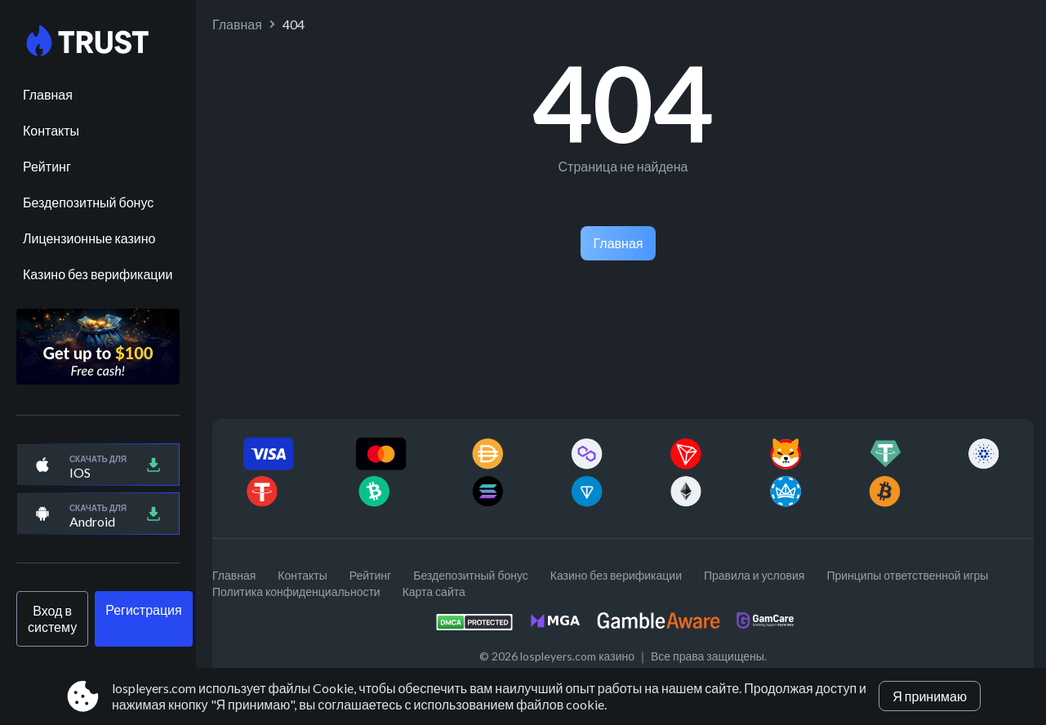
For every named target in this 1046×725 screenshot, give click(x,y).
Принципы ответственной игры (907, 575)
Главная (48, 94)
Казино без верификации (97, 274)
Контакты (51, 130)
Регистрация (143, 609)
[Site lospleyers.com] (98, 41)
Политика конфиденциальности (296, 591)
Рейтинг (47, 166)
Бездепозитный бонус (88, 202)
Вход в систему (52, 618)
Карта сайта (434, 591)
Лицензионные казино (89, 238)
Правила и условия (754, 575)
